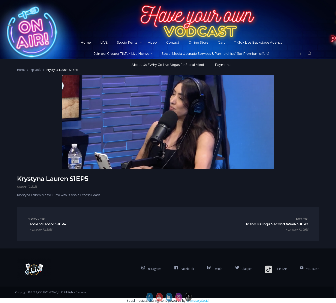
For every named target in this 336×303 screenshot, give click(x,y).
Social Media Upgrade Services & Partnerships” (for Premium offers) (215, 54)
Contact (172, 42)
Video (152, 42)
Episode (35, 70)
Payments (223, 65)
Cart (221, 42)
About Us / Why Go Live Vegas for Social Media (169, 65)
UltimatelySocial (197, 300)
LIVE (103, 42)
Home (86, 42)
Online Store (198, 42)
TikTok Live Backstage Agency (258, 42)
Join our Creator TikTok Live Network (123, 54)
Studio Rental (127, 42)
